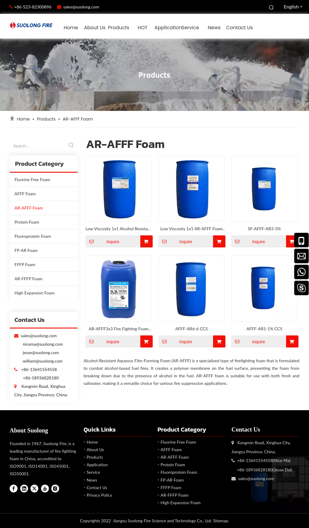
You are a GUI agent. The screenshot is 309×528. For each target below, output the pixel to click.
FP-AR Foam (26, 250)
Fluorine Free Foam (32, 179)
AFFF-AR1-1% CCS (264, 328)
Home (92, 442)
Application (97, 464)
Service (93, 472)
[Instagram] (55, 488)
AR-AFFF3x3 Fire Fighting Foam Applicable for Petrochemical (118, 329)
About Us (95, 449)
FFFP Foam (24, 264)
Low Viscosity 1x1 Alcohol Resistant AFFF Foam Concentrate (118, 229)
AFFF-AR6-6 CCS (191, 328)
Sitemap (220, 520)
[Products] (154, 75)
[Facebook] (14, 488)
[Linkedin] (24, 488)
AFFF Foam (25, 193)
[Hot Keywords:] (272, 7)
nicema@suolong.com (43, 344)
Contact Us (97, 487)
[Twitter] (34, 488)
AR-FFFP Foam (28, 278)
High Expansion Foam (34, 292)
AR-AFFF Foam (28, 207)
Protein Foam (26, 222)
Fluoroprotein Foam (32, 236)
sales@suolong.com (81, 6)
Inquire (102, 241)
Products (95, 457)
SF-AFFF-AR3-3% (264, 228)
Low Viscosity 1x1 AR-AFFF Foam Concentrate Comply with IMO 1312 (191, 229)
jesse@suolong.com (41, 352)
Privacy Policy (99, 495)
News (92, 479)
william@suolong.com (42, 360)
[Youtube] (45, 488)
